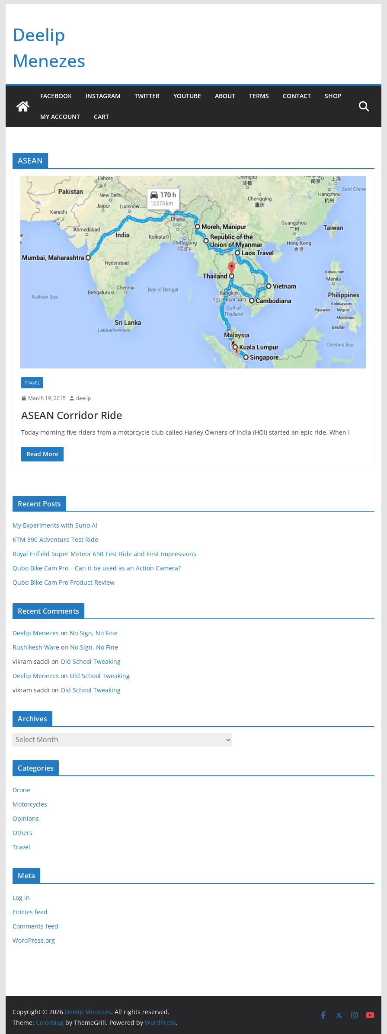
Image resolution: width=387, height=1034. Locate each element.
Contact (297, 96)
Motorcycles (30, 804)
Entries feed (30, 912)
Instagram (103, 96)
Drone (21, 790)
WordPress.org (34, 940)
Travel (32, 383)
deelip (83, 398)
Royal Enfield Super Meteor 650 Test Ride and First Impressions (104, 554)
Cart (101, 116)
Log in (21, 897)
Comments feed (35, 926)
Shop (333, 96)
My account (60, 116)
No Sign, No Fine (94, 633)
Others (22, 833)
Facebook (56, 96)
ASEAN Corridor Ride (71, 415)
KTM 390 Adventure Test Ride (55, 539)
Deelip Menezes (36, 633)
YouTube (187, 96)
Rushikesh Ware (36, 647)
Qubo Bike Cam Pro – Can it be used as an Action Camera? (97, 568)
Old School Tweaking (91, 661)
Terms (259, 96)
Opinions (26, 818)
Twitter (147, 96)
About (225, 96)
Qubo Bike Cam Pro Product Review (64, 582)
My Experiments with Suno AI (55, 525)
